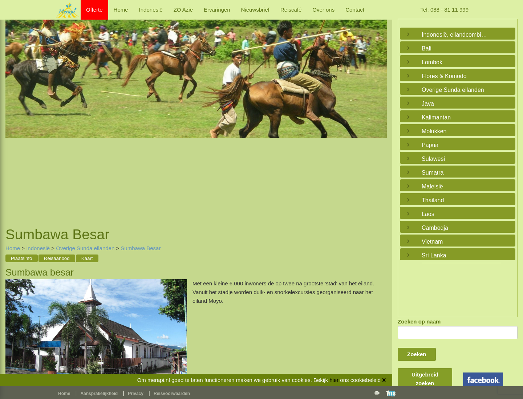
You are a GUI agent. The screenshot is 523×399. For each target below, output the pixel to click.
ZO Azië (183, 10)
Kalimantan (436, 117)
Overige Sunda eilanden (85, 248)
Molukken (434, 131)
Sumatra (432, 173)
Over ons (323, 10)
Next (379, 114)
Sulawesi (433, 159)
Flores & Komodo (444, 76)
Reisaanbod (57, 258)
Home (121, 10)
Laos (428, 214)
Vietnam (432, 242)
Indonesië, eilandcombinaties (456, 35)
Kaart (87, 258)
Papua (430, 145)
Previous (12, 114)
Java (428, 104)
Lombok (432, 62)
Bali (426, 48)
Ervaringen (217, 10)
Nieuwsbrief (255, 10)
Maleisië (432, 186)
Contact (354, 10)
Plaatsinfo (21, 258)
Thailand (433, 200)
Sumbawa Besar (141, 248)
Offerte (94, 10)
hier (333, 380)
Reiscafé (290, 10)
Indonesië (151, 10)
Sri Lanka (434, 255)
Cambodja (435, 228)
